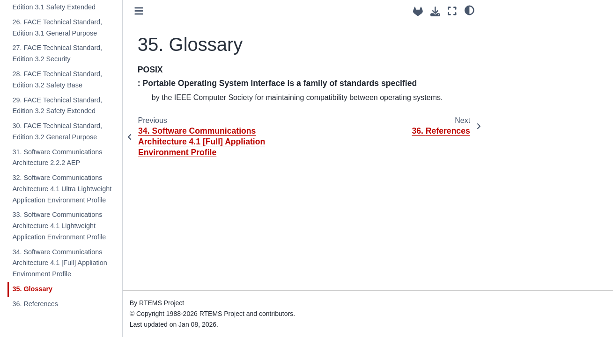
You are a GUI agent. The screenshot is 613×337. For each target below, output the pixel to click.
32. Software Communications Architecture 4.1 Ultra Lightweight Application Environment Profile (61, 189)
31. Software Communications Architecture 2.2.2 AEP (57, 157)
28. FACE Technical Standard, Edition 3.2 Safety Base (57, 79)
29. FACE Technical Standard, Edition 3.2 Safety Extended (57, 105)
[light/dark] (469, 10)
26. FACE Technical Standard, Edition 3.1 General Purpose (57, 27)
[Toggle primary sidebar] (139, 11)
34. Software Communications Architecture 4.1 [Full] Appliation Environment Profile (59, 263)
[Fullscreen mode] (452, 11)
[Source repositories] (418, 11)
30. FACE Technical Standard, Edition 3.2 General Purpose (57, 131)
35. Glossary (32, 289)
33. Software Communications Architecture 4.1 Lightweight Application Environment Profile (59, 226)
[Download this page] (435, 11)
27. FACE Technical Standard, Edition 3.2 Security (57, 53)
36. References (35, 304)
